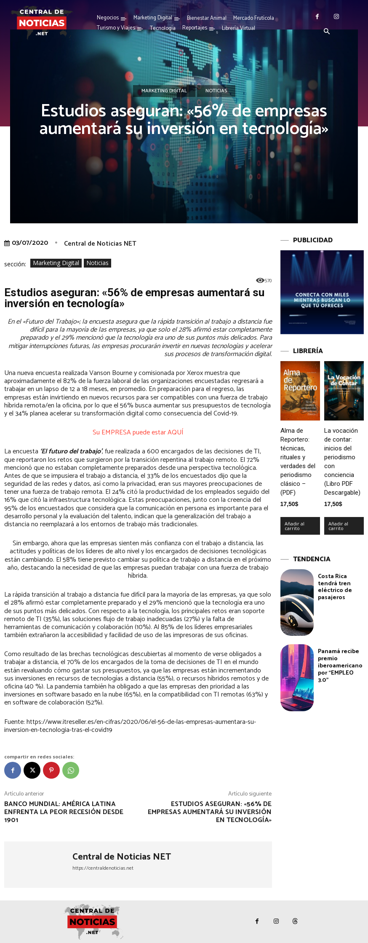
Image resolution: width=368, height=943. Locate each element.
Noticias (216, 91)
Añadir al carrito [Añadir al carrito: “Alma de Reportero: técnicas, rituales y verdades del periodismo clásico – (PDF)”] (294, 525)
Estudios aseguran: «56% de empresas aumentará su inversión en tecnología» (210, 812)
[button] (327, 32)
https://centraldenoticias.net (102, 868)
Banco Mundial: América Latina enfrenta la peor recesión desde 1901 (63, 812)
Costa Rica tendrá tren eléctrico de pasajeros (335, 587)
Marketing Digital (164, 91)
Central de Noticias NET (100, 243)
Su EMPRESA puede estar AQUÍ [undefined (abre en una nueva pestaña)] (138, 432)
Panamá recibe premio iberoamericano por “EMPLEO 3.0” (340, 666)
